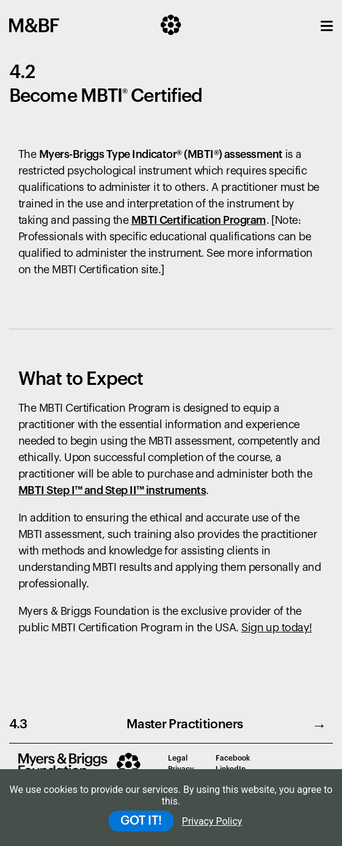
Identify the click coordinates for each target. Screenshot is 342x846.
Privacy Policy (212, 821)
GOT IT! (141, 821)
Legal (177, 758)
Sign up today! (276, 627)
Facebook (233, 758)
